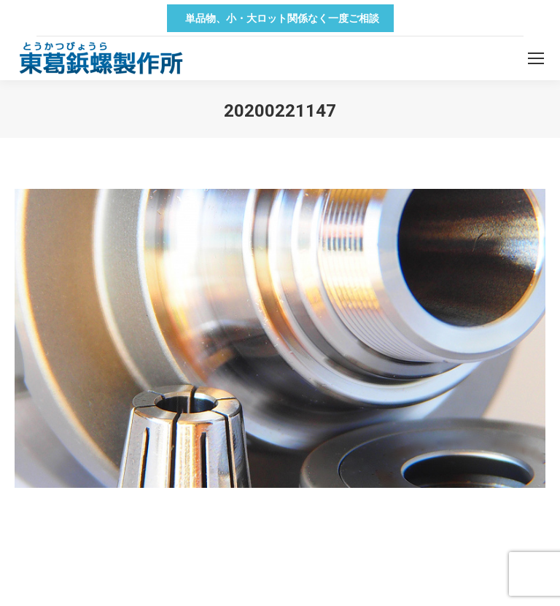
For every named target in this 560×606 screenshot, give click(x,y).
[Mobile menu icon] (535, 58)
